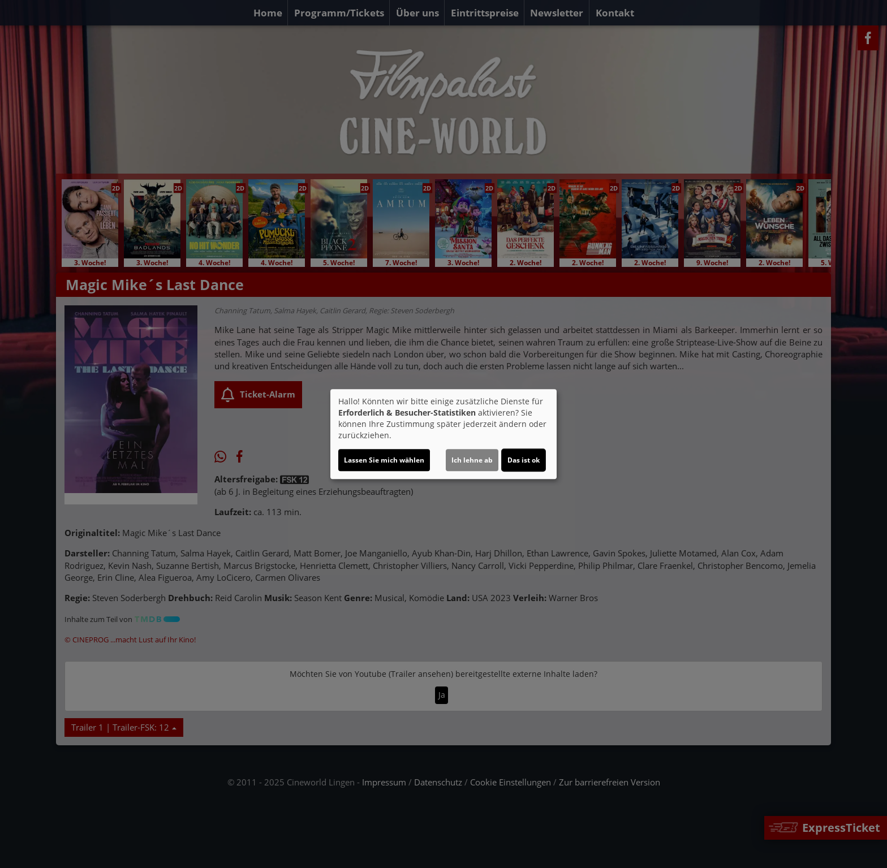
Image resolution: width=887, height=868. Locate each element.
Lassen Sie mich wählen (384, 460)
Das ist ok (523, 460)
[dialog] (443, 434)
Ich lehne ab (472, 460)
